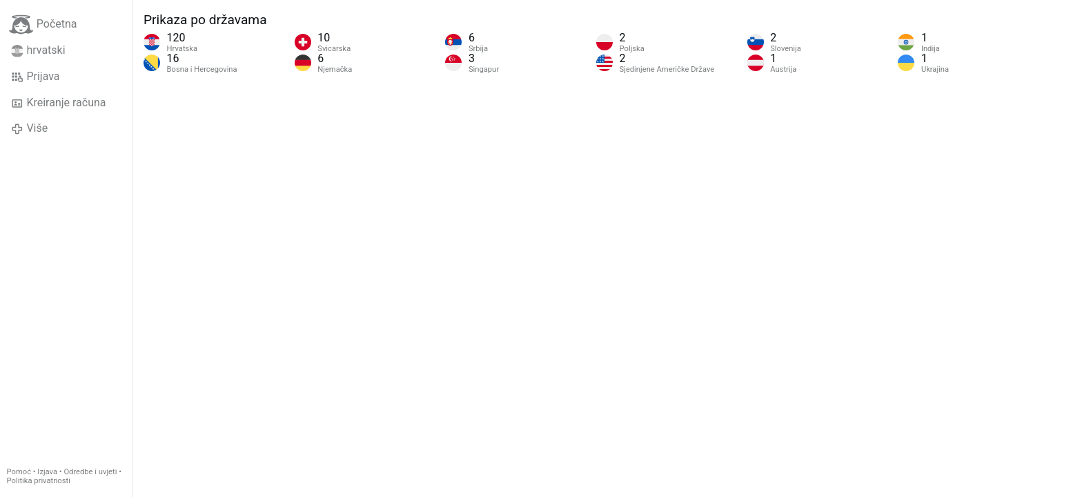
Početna (43, 24)
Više (29, 128)
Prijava (35, 77)
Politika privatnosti (38, 480)
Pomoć (19, 471)
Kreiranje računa (58, 103)
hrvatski (38, 50)
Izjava (47, 471)
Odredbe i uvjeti (90, 471)
